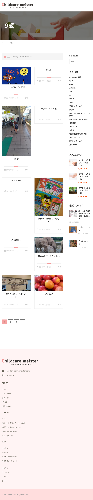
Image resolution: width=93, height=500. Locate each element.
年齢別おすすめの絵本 (10, 431)
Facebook (10, 375)
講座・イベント (7, 398)
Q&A (71, 81)
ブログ (71, 99)
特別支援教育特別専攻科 (78, 134)
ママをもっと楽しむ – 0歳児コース (84, 162)
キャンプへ (16, 180)
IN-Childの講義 (75, 77)
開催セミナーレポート (77, 141)
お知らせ (72, 88)
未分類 (71, 130)
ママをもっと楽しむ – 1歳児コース (84, 176)
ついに (16, 159)
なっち (71, 95)
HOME (4, 389)
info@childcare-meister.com (18, 371)
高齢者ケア (73, 145)
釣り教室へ (16, 240)
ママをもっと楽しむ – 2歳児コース (84, 190)
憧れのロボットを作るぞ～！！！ (16, 295)
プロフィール (6, 393)
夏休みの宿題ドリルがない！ (48, 220)
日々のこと (73, 126)
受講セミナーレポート (77, 106)
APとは (4, 402)
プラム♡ (49, 293)
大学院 (71, 110)
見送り (49, 70)
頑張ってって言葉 (49, 108)
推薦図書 (72, 123)
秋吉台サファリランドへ (48, 256)
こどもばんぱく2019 (16, 87)
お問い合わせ (6, 406)
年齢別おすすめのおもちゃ (78, 119)
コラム (71, 91)
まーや (71, 102)
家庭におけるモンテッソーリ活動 (13, 423)
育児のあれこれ (74, 137)
